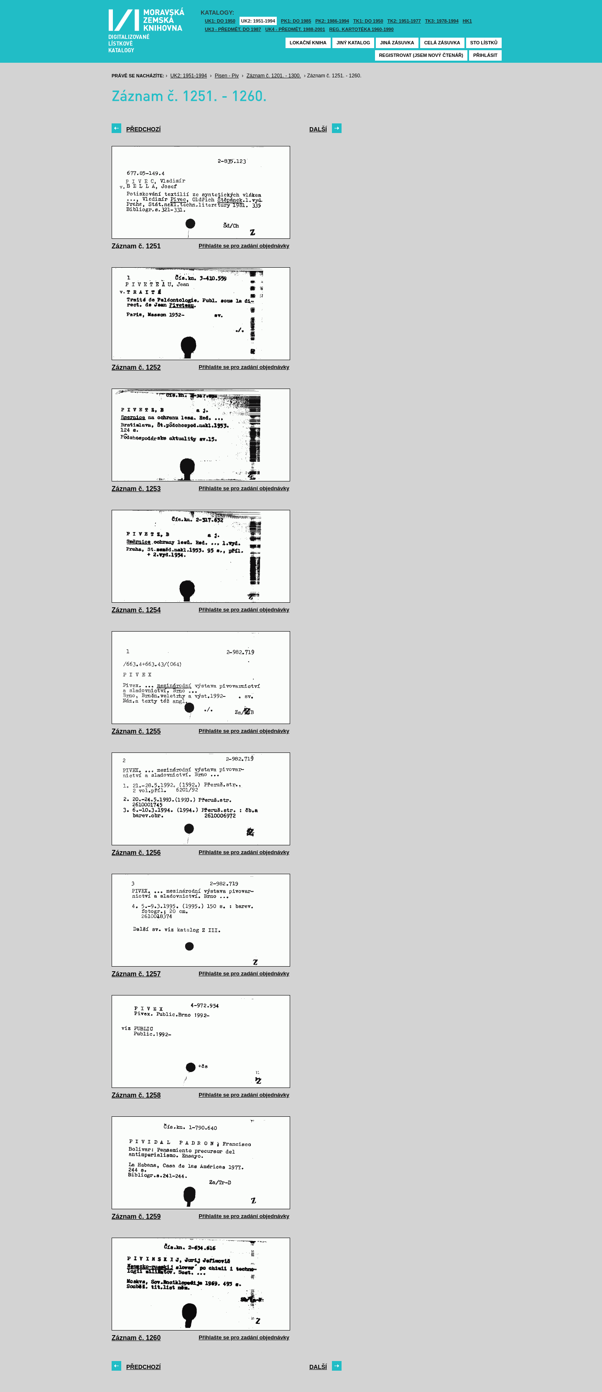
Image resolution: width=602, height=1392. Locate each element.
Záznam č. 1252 (136, 367)
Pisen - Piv (227, 76)
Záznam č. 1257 (136, 973)
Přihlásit (485, 55)
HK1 (467, 20)
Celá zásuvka (442, 42)
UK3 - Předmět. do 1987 (233, 29)
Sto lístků (483, 42)
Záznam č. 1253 (136, 488)
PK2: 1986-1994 (332, 20)
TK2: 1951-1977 (404, 20)
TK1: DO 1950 (368, 20)
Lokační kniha (308, 42)
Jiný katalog (353, 42)
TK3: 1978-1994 (442, 20)
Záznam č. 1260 (136, 1337)
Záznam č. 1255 (136, 731)
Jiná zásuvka (397, 42)
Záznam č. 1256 (136, 852)
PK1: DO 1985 (296, 20)
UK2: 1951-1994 (258, 20)
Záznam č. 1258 (136, 1095)
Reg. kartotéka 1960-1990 (361, 29)
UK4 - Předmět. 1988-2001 (295, 29)
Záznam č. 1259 (136, 1216)
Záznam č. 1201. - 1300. (274, 76)
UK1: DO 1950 (220, 20)
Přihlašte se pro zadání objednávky (244, 245)
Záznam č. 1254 (136, 610)
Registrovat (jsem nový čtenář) (421, 55)
